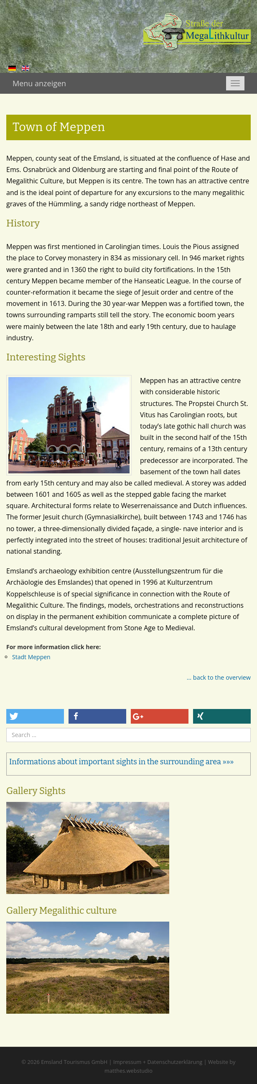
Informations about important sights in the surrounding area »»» (121, 761)
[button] (35, 716)
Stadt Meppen (31, 657)
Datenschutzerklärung (174, 1062)
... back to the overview (219, 677)
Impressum (127, 1062)
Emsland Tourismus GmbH (74, 1062)
